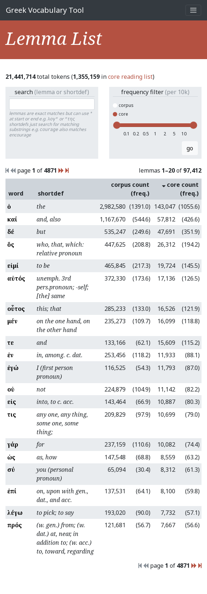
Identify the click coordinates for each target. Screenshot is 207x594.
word (15, 193)
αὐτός (16, 278)
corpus (123, 105)
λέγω (15, 513)
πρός (14, 525)
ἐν (10, 355)
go (190, 148)
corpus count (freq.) (130, 189)
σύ (11, 470)
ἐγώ (13, 368)
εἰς (11, 402)
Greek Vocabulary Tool (45, 10)
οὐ (11, 389)
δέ (10, 232)
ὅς (10, 244)
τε (10, 343)
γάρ (12, 444)
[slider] (116, 125)
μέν (12, 321)
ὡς (11, 457)
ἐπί (11, 491)
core (120, 114)
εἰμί (13, 266)
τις (11, 414)
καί (12, 219)
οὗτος (16, 309)
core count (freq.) (180, 189)
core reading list (130, 77)
